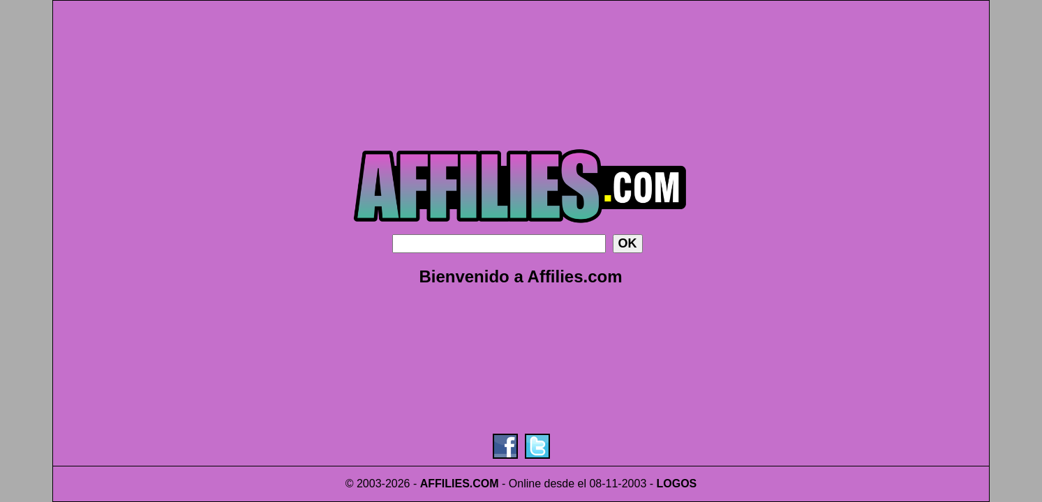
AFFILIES (445, 483)
